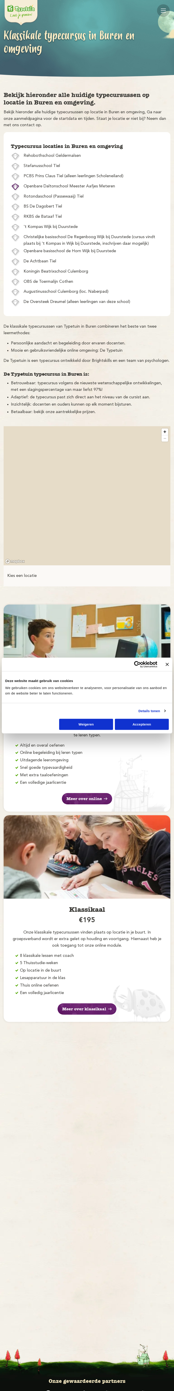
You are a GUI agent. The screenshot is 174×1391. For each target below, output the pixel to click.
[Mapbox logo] (15, 561)
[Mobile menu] (163, 10)
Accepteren (142, 724)
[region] (87, 495)
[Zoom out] (165, 438)
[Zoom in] (165, 431)
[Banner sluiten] (167, 664)
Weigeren (86, 724)
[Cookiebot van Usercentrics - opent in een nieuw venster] (137, 664)
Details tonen (149, 711)
